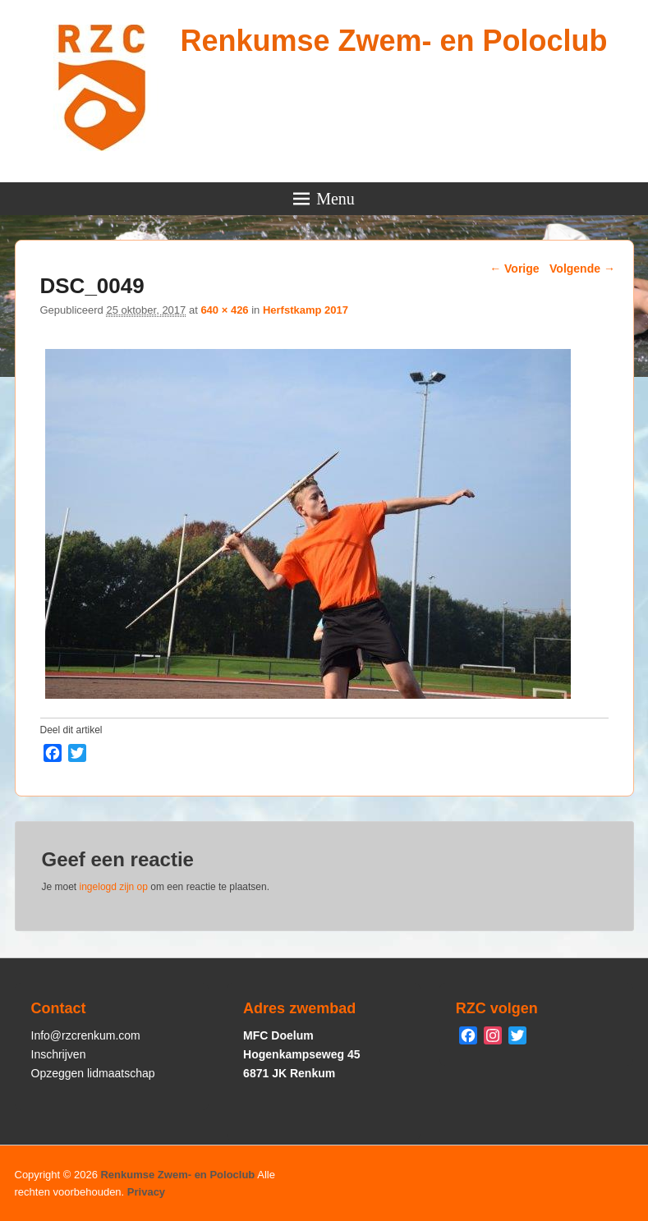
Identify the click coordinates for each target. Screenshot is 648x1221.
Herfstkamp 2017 (305, 310)
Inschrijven (58, 1054)
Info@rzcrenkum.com (85, 1035)
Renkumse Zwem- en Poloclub (393, 40)
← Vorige (514, 268)
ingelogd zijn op (114, 887)
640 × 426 (224, 310)
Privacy (146, 1192)
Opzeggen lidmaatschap (93, 1073)
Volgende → (582, 268)
